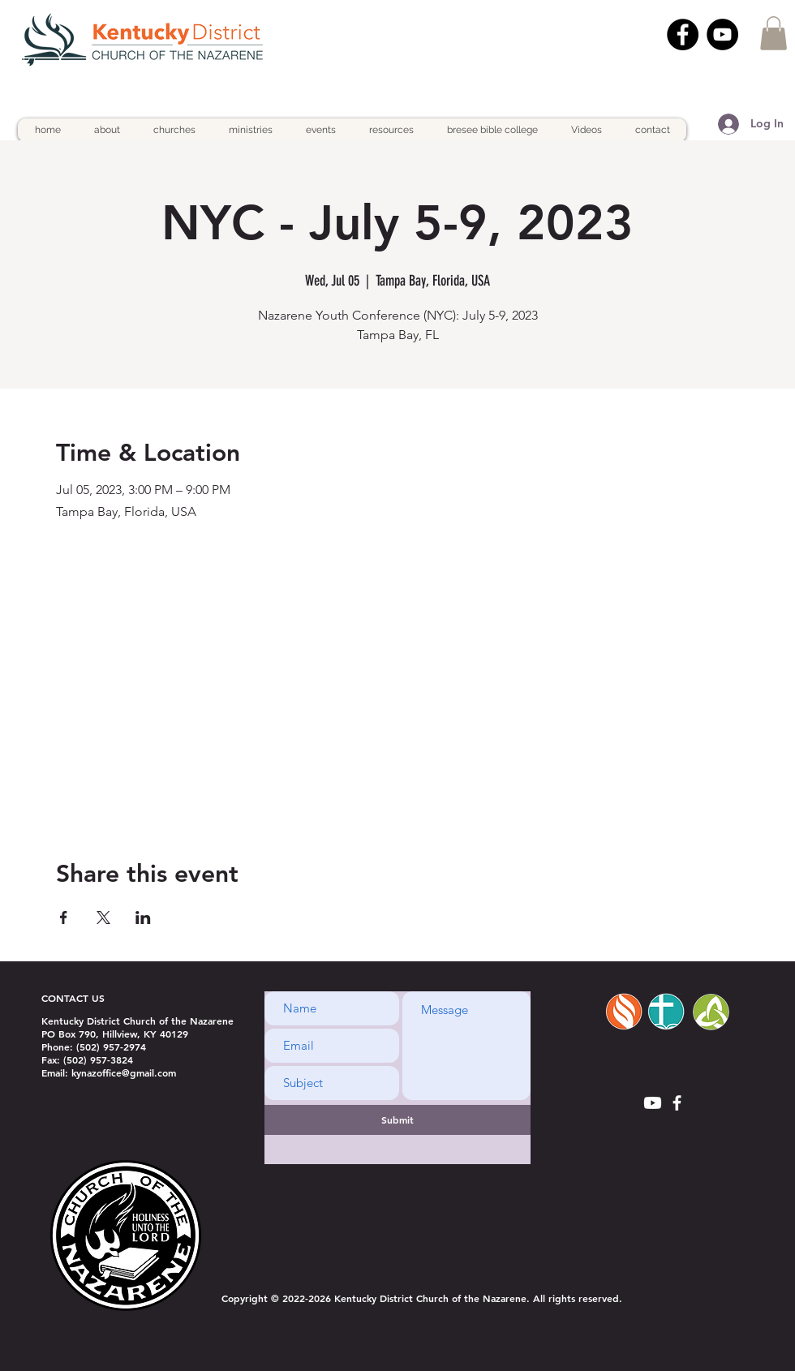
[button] (773, 33)
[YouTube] (722, 34)
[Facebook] (682, 34)
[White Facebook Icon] (677, 1103)
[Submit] (397, 1120)
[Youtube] (652, 1103)
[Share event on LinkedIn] (143, 917)
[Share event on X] (103, 917)
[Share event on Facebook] (63, 917)
